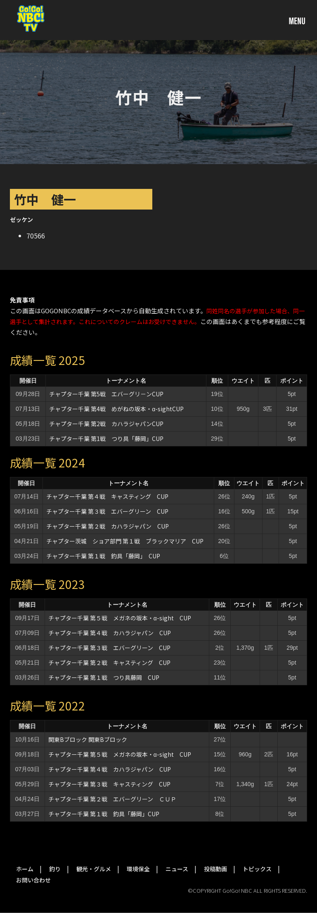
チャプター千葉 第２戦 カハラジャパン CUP (107, 526)
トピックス (257, 869)
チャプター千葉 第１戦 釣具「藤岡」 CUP (103, 556)
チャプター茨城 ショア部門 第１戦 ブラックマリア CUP (124, 541)
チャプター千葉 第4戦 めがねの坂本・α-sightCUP (116, 409)
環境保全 (138, 869)
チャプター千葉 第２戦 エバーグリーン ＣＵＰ (112, 799)
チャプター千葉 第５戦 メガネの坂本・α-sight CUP (119, 618)
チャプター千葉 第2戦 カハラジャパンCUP (106, 424)
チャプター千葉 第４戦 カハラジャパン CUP (109, 633)
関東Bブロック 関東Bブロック (87, 739)
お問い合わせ (33, 880)
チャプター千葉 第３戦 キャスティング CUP (109, 784)
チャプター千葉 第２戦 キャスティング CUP (109, 662)
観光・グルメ (93, 869)
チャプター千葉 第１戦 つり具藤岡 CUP (103, 677)
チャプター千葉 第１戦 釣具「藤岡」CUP (103, 814)
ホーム (24, 869)
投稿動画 (215, 869)
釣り (55, 869)
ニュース (177, 869)
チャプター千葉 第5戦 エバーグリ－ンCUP (106, 394)
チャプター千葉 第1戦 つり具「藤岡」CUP (106, 438)
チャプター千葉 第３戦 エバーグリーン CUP (107, 511)
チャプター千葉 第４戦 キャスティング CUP (107, 496)
